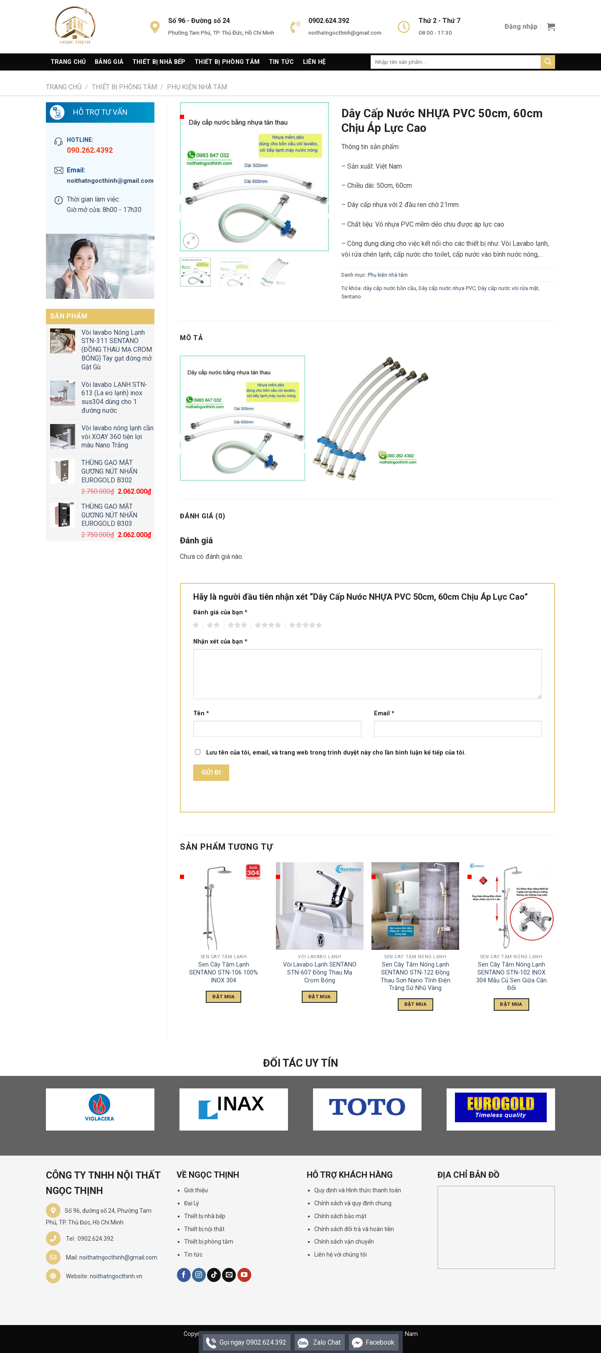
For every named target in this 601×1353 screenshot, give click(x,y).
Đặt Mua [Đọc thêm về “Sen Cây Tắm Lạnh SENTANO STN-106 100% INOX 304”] (223, 997)
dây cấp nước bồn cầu (389, 288)
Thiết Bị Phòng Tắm (227, 62)
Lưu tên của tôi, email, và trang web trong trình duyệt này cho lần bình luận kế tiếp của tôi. (336, 752)
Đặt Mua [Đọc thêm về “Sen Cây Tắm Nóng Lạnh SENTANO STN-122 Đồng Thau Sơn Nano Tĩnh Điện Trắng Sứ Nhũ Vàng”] (415, 1004)
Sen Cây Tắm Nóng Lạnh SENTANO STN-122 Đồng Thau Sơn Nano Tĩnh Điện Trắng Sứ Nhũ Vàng (415, 976)
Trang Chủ (68, 62)
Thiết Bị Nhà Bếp (159, 62)
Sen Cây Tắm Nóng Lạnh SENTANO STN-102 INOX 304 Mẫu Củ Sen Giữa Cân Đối (511, 976)
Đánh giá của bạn (220, 612)
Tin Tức (281, 62)
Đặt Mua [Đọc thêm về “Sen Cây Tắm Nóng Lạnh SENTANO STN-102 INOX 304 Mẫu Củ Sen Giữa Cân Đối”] (511, 1004)
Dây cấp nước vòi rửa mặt (508, 288)
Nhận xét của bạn (220, 641)
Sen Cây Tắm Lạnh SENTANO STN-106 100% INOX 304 (223, 972)
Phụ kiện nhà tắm (197, 87)
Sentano (351, 296)
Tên (201, 713)
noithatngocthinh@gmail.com (106, 180)
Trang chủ (63, 87)
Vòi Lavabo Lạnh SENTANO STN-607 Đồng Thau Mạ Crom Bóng (319, 972)
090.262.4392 (90, 150)
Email (384, 713)
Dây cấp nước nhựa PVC (447, 288)
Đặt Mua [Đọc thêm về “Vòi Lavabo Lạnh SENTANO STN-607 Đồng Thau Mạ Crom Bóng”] (319, 997)
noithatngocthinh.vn (116, 1276)
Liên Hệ (314, 62)
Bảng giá (109, 62)
